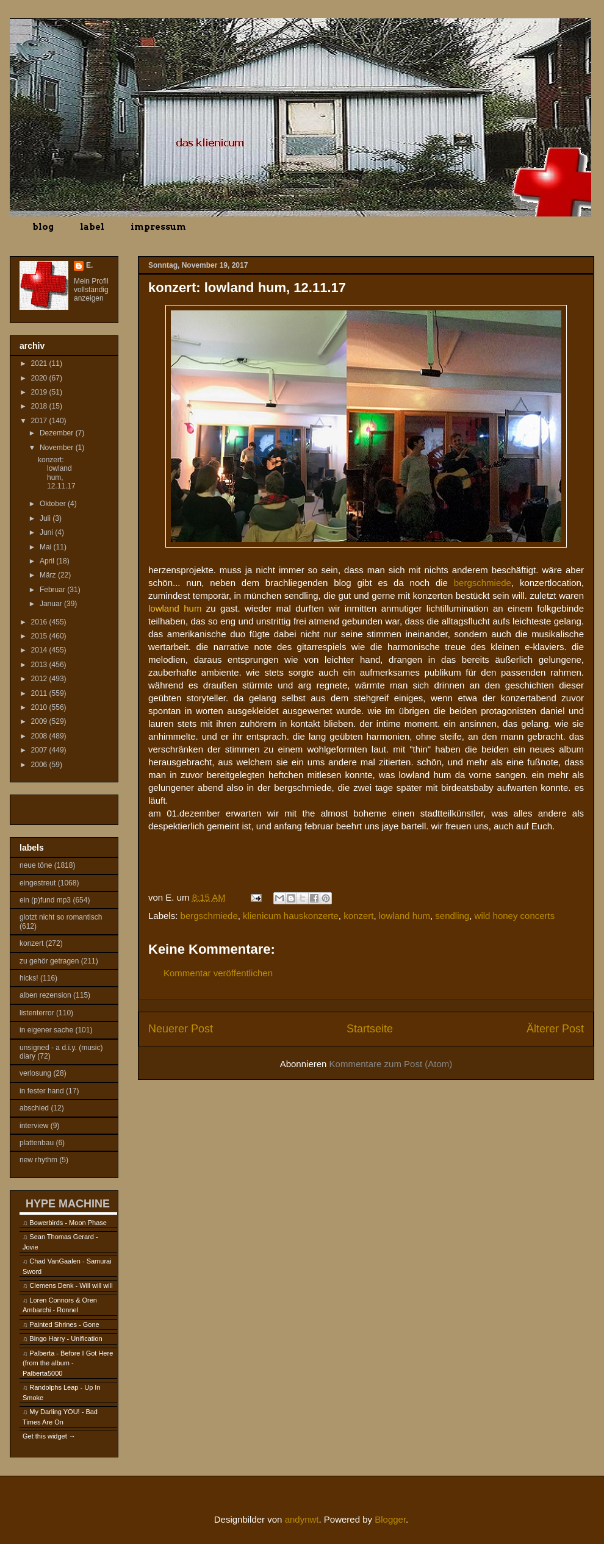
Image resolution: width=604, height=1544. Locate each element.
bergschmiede (482, 582)
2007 (40, 750)
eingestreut (38, 883)
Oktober (54, 503)
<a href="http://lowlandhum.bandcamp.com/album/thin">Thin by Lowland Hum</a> (366, 858)
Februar (53, 589)
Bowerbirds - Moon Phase (68, 1222)
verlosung (35, 1073)
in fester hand (42, 1091)
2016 (40, 622)
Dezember (58, 433)
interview (34, 1125)
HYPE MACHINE (68, 1203)
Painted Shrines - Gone (64, 1324)
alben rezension (45, 995)
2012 (40, 678)
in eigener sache (46, 1030)
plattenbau (37, 1142)
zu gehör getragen (49, 961)
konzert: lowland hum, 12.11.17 (57, 473)
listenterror (37, 1013)
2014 (40, 650)
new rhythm (38, 1160)
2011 (40, 693)
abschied (34, 1108)
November (58, 447)
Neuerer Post (180, 1029)
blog (43, 227)
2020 (40, 378)
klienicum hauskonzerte (291, 915)
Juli (46, 518)
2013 (40, 664)
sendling (452, 915)
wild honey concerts (515, 915)
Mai (47, 547)
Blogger (390, 1519)
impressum (158, 227)
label (92, 227)
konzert (358, 915)
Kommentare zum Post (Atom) (391, 1064)
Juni (47, 532)
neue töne (36, 865)
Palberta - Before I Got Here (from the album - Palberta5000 (68, 1363)
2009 (40, 721)
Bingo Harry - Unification (65, 1338)
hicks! (29, 978)
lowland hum (404, 915)
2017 (40, 420)
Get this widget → (49, 1436)
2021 (40, 363)
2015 (40, 636)
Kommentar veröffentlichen (218, 973)
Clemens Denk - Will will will (70, 1285)
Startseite (370, 1029)
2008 (40, 736)
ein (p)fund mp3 (45, 900)
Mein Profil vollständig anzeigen (91, 289)
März (49, 575)
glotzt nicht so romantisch (61, 917)
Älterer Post (555, 1029)
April (48, 561)
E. (89, 265)
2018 (40, 406)
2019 (40, 392)
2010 (40, 707)
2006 (40, 764)
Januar (52, 603)
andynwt (302, 1519)
